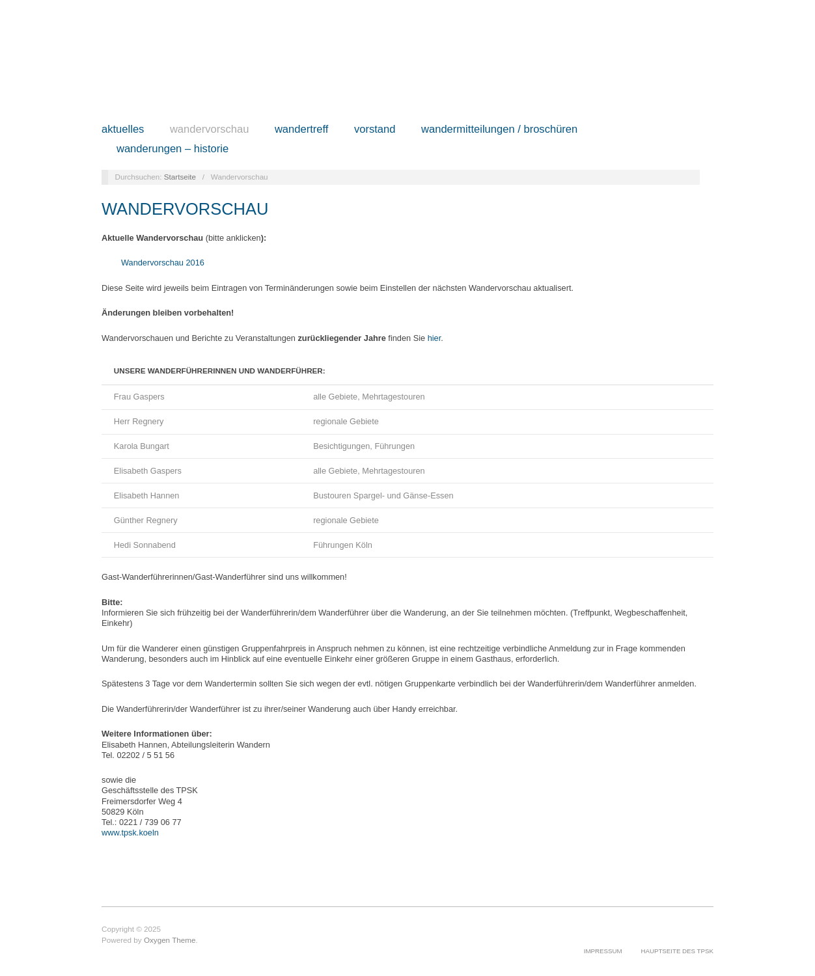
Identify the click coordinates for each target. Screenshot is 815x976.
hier (434, 338)
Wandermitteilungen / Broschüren (499, 129)
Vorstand (375, 129)
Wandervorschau (209, 129)
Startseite (180, 176)
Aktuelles (123, 129)
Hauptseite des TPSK (677, 951)
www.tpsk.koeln (130, 832)
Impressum (603, 951)
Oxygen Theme (170, 940)
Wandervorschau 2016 (162, 262)
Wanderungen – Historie (172, 149)
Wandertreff (302, 129)
